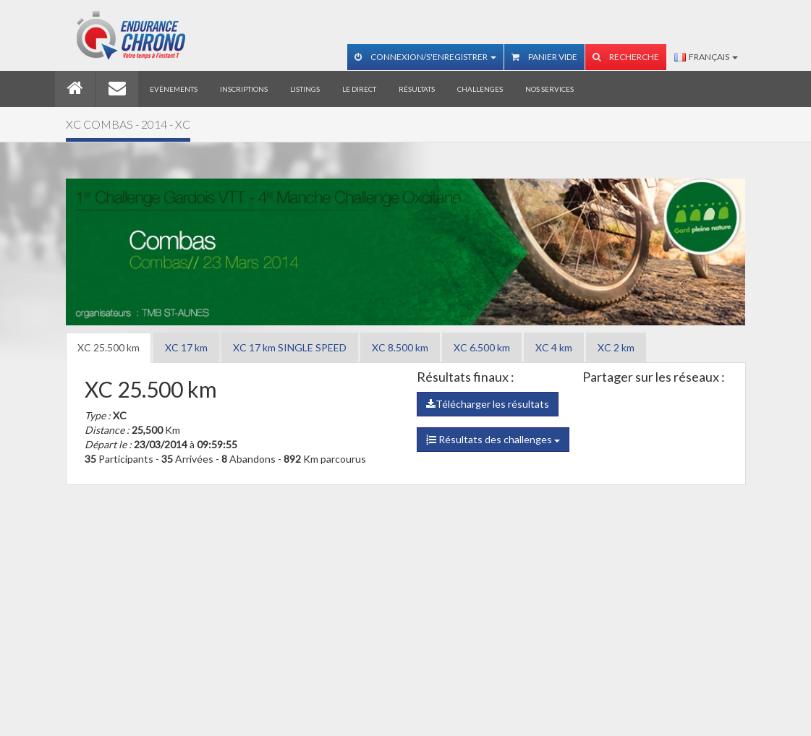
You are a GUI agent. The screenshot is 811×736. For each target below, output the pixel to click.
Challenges (480, 89)
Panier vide (544, 56)
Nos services (549, 89)
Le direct (359, 89)
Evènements (174, 89)
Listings (305, 89)
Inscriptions (244, 89)
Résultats (417, 89)
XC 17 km (186, 347)
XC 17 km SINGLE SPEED (290, 347)
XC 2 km (616, 347)
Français (706, 56)
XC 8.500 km (400, 347)
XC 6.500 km (482, 347)
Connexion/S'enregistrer (425, 56)
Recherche (626, 56)
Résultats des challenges (493, 439)
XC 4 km (553, 347)
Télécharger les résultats (487, 404)
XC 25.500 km (108, 347)
